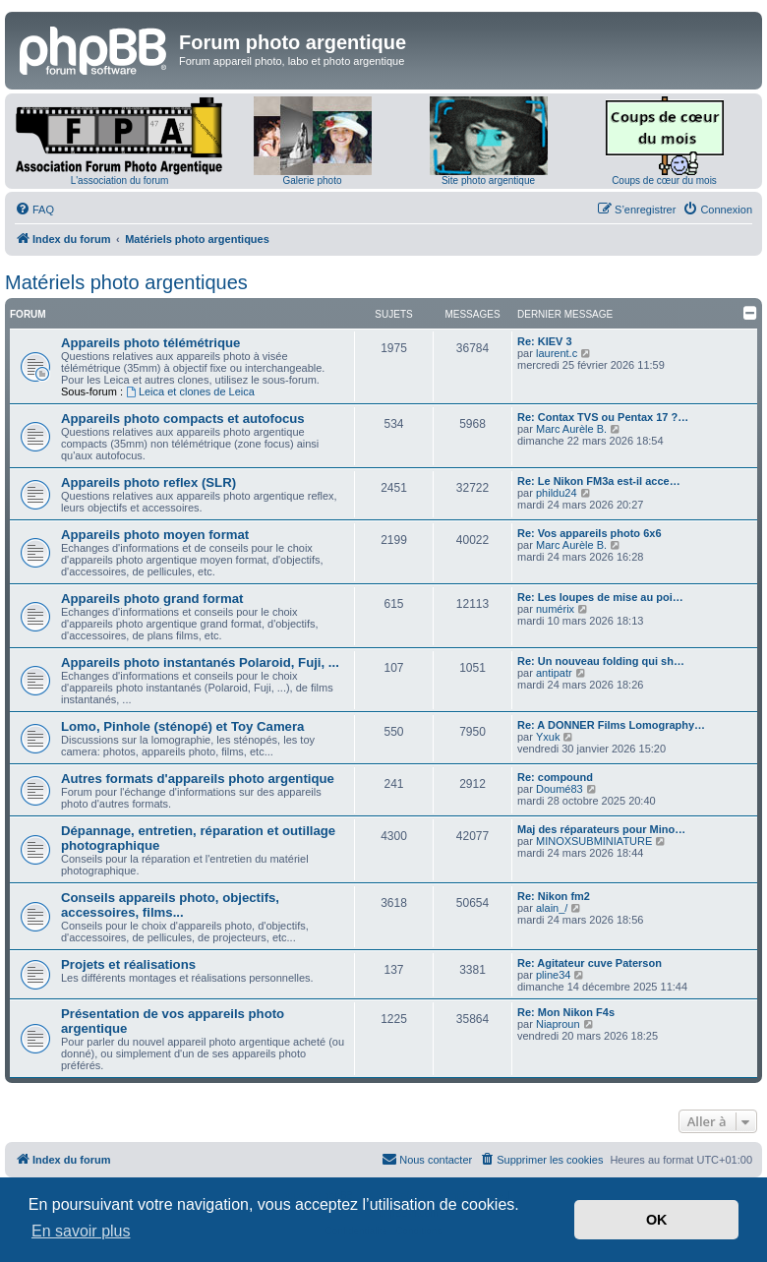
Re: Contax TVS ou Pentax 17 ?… (602, 417)
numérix (555, 609)
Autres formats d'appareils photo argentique (197, 778)
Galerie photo (311, 180)
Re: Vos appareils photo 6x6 (589, 533)
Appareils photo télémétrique (150, 342)
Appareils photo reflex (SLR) (148, 482)
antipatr (554, 673)
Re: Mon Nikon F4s (566, 1012)
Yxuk (548, 737)
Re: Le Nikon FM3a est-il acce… (598, 481)
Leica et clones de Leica (190, 391)
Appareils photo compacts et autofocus (183, 418)
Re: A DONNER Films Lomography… (611, 725)
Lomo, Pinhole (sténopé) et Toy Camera (182, 726)
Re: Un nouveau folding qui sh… (600, 661)
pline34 (553, 975)
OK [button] (657, 1220)
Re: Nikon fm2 (553, 896)
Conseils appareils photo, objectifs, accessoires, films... (170, 905)
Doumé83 (559, 789)
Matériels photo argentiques (126, 282)
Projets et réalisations (128, 964)
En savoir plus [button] (81, 1231)
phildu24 (556, 493)
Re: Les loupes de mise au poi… (600, 597)
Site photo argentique (488, 180)
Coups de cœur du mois (664, 180)
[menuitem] (34, 209)
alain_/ (551, 908)
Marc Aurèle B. (571, 429)
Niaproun (558, 1024)
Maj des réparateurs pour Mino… (601, 829)
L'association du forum (120, 180)
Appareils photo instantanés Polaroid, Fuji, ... (200, 662)
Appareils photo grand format (152, 598)
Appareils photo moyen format (155, 534)
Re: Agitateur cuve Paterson (589, 963)
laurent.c (556, 353)
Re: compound (555, 777)
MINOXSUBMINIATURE (594, 841)
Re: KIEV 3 (544, 341)
